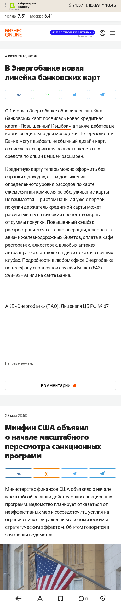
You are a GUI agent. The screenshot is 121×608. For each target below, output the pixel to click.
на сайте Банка (54, 275)
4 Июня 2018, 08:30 (21, 56)
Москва (36, 16)
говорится (95, 527)
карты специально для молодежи (41, 133)
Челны (11, 16)
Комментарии (60, 385)
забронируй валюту (27, 5)
